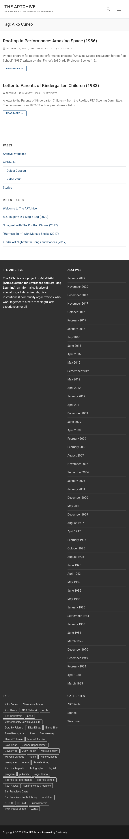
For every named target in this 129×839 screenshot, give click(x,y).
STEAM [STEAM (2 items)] (22, 803)
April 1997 (74, 531)
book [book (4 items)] (30, 716)
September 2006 (78, 472)
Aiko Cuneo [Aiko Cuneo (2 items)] (11, 704)
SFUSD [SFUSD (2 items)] (9, 803)
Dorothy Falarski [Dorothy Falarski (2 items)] (14, 727)
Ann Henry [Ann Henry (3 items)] (11, 710)
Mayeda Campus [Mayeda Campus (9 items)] (14, 756)
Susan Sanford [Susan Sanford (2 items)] (39, 803)
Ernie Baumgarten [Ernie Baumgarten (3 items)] (15, 733)
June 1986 (74, 590)
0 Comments (63, 48)
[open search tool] (108, 9)
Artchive (9, 48)
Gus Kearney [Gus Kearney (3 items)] (47, 733)
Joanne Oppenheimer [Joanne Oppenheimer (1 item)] (34, 745)
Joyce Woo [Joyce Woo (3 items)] (11, 750)
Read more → (14, 68)
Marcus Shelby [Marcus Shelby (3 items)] (49, 750)
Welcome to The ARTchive (20, 208)
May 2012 (74, 379)
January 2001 (76, 489)
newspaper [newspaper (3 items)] (11, 762)
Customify (61, 832)
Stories (7, 187)
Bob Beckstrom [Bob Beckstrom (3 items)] (13, 716)
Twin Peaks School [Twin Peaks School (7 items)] (15, 808)
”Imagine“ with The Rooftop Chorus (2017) (30, 225)
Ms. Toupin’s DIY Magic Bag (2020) (25, 217)
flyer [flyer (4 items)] (32, 733)
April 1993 (74, 573)
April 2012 (74, 388)
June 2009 (74, 422)
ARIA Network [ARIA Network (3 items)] (30, 710)
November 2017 (78, 303)
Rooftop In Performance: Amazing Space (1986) (50, 40)
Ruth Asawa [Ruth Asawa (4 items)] (11, 785)
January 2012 (76, 396)
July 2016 (74, 337)
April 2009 (74, 430)
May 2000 (74, 506)
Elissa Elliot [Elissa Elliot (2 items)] (51, 727)
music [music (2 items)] (32, 756)
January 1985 (76, 607)
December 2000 (78, 497)
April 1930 (74, 675)
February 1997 (77, 540)
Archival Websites (14, 154)
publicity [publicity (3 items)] (24, 774)
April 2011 (74, 405)
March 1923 (75, 683)
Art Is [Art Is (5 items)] (45, 710)
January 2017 (76, 329)
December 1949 (78, 658)
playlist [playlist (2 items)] (52, 768)
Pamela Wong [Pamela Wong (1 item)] (41, 762)
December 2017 (78, 295)
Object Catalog (16, 170)
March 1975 (75, 641)
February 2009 (77, 438)
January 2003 (76, 481)
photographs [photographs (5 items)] (36, 768)
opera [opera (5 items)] (25, 762)
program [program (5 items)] (10, 774)
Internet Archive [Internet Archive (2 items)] (36, 739)
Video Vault (14, 179)
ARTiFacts (45, 48)
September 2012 (78, 371)
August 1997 (76, 523)
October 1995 (76, 548)
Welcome (74, 721)
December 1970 (78, 649)
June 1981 (74, 632)
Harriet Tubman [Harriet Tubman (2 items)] (14, 739)
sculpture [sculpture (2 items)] (47, 797)
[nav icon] (119, 9)
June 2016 (74, 345)
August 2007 (76, 455)
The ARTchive (19, 6)
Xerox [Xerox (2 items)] (34, 808)
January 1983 (76, 624)
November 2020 (78, 286)
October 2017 (76, 312)
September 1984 (78, 616)
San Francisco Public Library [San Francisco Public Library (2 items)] (21, 797)
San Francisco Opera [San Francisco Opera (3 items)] (16, 791)
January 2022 (76, 278)
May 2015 (74, 362)
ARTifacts (9, 162)
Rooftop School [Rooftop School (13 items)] (46, 779)
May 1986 (74, 599)
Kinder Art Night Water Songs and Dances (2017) (34, 242)
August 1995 (76, 557)
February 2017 (77, 320)
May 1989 (74, 582)
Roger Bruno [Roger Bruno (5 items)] (41, 774)
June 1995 (74, 565)
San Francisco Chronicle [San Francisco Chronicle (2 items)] (37, 785)
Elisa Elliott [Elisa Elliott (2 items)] (34, 727)
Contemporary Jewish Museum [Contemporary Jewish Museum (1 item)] (22, 721)
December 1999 (78, 514)
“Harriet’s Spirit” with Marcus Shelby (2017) (31, 233)
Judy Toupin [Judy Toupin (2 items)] (29, 750)
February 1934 (77, 666)
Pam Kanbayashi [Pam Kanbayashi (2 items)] (14, 768)
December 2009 (78, 413)
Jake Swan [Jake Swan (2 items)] (11, 745)
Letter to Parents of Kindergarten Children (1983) (51, 85)
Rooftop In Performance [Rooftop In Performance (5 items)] (18, 779)
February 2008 (77, 447)
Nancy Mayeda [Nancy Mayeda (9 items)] (48, 756)
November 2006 (78, 464)
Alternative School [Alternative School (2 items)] (33, 704)
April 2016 (74, 354)
